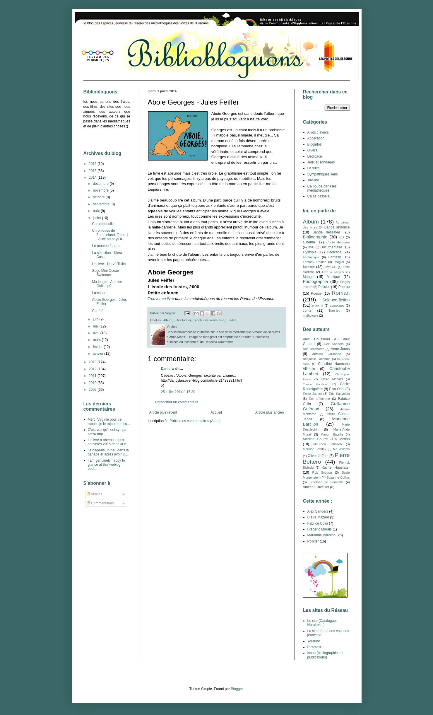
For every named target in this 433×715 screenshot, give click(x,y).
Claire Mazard (332, 379)
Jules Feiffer (182, 320)
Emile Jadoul (312, 393)
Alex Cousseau (316, 339)
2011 (93, 376)
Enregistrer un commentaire (176, 402)
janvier (98, 353)
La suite (313, 168)
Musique (333, 277)
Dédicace (314, 156)
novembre (101, 190)
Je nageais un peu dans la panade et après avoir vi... (108, 452)
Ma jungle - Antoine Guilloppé (107, 284)
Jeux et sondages (321, 162)
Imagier (339, 262)
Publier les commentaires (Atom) (195, 421)
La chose (99, 293)
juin (96, 319)
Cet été (97, 311)
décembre (101, 184)
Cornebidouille (103, 224)
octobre (99, 197)
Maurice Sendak (314, 449)
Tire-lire (231, 320)
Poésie (316, 293)
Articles (94, 494)
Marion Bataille (332, 434)
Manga (308, 277)
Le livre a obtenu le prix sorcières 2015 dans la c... (108, 442)
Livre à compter (333, 272)
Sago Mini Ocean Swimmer (105, 273)
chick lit (317, 305)
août (97, 211)
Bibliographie (315, 237)
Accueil (216, 412)
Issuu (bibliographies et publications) (325, 655)
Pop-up (344, 287)
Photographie (315, 281)
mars (97, 340)
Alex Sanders (334, 344)
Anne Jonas (340, 349)
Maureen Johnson (327, 444)
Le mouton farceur (106, 246)
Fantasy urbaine (314, 262)
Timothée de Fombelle (326, 482)
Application (316, 138)
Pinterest (314, 647)
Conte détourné (338, 242)
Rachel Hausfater (335, 467)
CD (341, 237)
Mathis (344, 439)
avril (96, 333)
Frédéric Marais (319, 529)
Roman (341, 293)
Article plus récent (163, 412)
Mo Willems (341, 449)
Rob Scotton (322, 472)
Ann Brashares (313, 349)
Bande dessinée (326, 232)
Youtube (313, 641)
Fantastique (311, 257)
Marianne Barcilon (321, 535)
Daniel (166, 369)
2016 (93, 164)
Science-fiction (336, 300)
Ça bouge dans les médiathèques (322, 188)
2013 (93, 362)
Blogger (237, 689)
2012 (93, 369)
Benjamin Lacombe (317, 359)
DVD (311, 247)
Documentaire (332, 247)
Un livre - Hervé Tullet (109, 264)
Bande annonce (337, 227)
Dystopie (310, 252)
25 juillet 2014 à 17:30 (178, 392)
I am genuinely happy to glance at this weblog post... (106, 464)
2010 (93, 383)
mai (96, 326)
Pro (221, 320)
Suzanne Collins (338, 477)
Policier (324, 287)
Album (167, 320)
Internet (309, 267)
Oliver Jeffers (318, 456)
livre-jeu (334, 310)
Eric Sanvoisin (339, 393)
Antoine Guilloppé (326, 354)
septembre (101, 204)
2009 (93, 390)
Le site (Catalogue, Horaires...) (322, 623)
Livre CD (330, 267)
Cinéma (309, 242)
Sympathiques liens (322, 174)
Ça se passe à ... (320, 196)
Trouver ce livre (161, 298)
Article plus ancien (269, 412)
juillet (97, 218)
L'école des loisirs (205, 320)
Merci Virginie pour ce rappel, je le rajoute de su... (109, 421)
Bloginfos (314, 144)
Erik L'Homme (319, 398)
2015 (93, 171)
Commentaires (100, 503)
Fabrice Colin (317, 523)
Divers (312, 150)
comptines (337, 305)
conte (307, 310)
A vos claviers (318, 132)
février (98, 347)
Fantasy (334, 257)
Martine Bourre (315, 439)
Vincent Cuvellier (316, 487)
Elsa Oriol (336, 389)
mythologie (310, 315)
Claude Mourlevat (315, 384)
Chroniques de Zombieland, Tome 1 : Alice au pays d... (110, 234)
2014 (93, 177)
